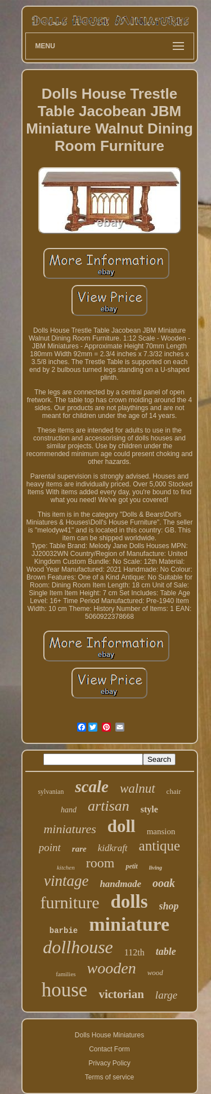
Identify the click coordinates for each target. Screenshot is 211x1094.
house (65, 990)
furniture (69, 902)
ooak (163, 883)
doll (121, 826)
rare (79, 848)
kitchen (66, 867)
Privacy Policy (109, 1063)
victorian (120, 994)
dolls (128, 901)
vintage (66, 880)
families (65, 974)
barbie (64, 930)
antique (160, 845)
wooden (111, 968)
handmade (120, 884)
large (166, 995)
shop (169, 906)
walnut (137, 789)
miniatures (69, 829)
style (149, 809)
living (155, 868)
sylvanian (51, 792)
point (50, 847)
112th (134, 952)
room (100, 863)
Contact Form (109, 1049)
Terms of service (109, 1077)
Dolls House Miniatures (109, 1035)
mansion (161, 831)
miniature (129, 924)
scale (92, 787)
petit (131, 866)
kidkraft (113, 848)
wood (155, 972)
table (166, 951)
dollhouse (78, 947)
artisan (108, 806)
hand (69, 810)
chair (174, 791)
